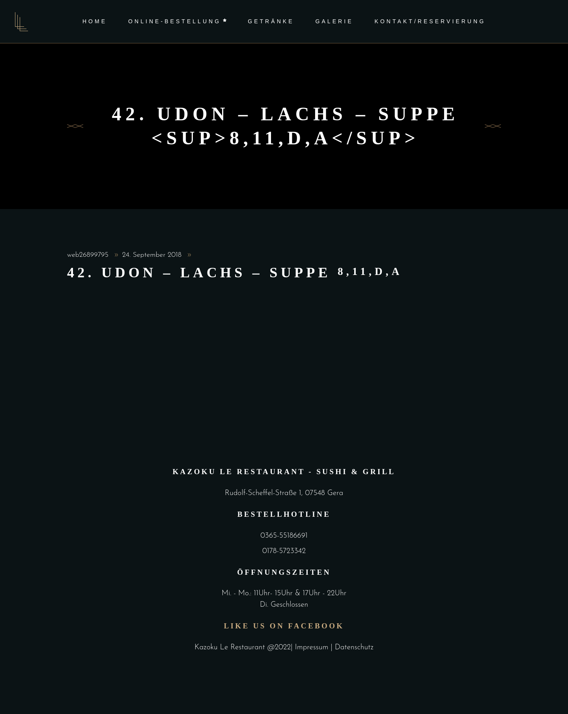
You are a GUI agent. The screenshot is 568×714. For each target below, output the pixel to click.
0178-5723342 (284, 551)
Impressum (313, 647)
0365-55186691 (283, 536)
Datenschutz (354, 647)
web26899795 (89, 255)
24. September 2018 (153, 255)
